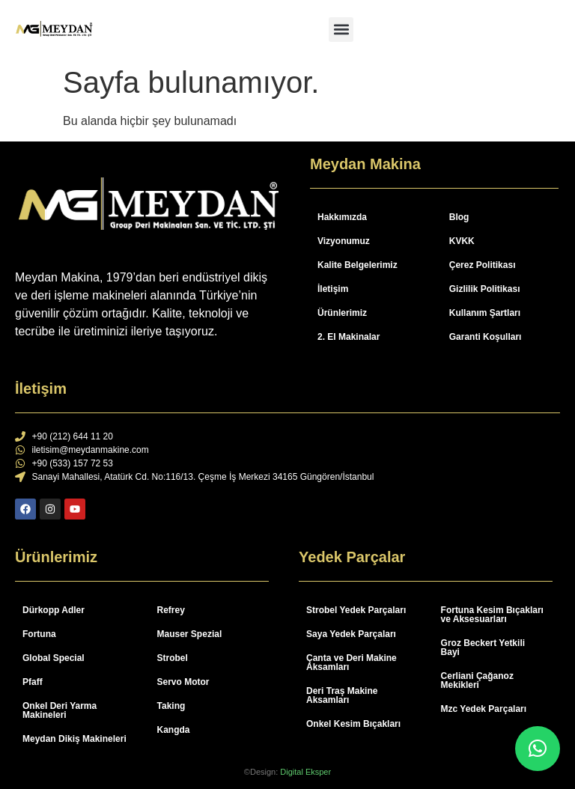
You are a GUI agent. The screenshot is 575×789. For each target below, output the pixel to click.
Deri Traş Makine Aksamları (341, 695)
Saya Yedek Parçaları (351, 634)
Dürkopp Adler (53, 610)
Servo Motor (183, 682)
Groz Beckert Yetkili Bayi (483, 647)
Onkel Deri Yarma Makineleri (59, 710)
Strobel (172, 658)
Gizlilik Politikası (484, 289)
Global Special (53, 658)
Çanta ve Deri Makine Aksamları (351, 662)
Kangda (173, 730)
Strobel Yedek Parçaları (356, 610)
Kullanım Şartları (484, 313)
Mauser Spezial (189, 634)
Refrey (171, 610)
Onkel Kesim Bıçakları (353, 724)
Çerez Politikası (482, 265)
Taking (171, 706)
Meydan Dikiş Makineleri (74, 739)
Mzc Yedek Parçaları (484, 709)
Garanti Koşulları (485, 337)
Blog (459, 217)
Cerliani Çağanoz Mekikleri (477, 680)
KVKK (462, 241)
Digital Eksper (305, 771)
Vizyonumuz (343, 241)
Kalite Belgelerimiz (357, 265)
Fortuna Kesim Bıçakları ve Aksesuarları (492, 614)
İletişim (332, 289)
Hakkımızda (342, 217)
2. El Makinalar (348, 337)
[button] (341, 29)
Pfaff (32, 682)
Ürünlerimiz (342, 313)
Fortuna (39, 634)
